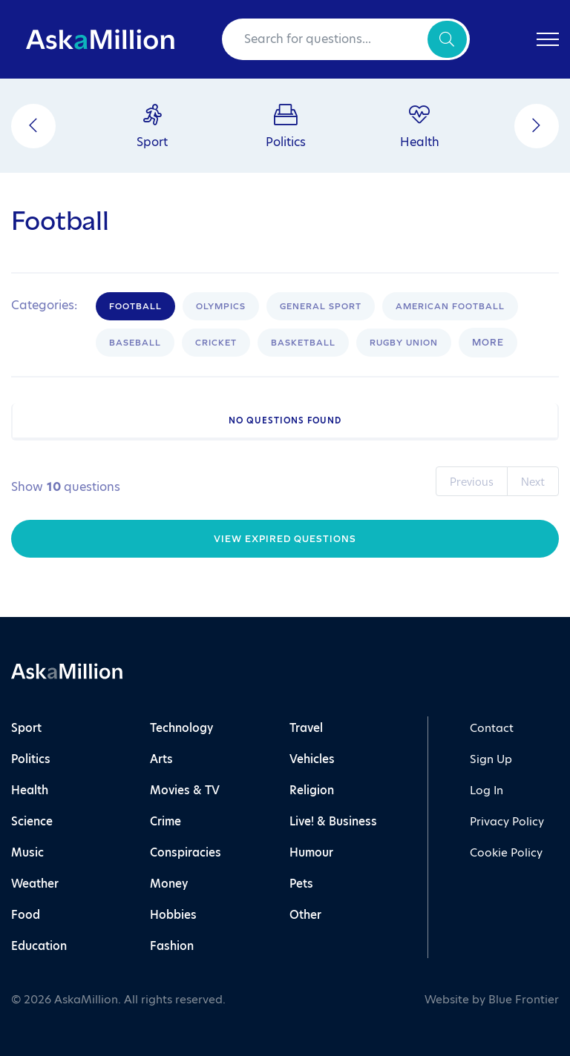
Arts (161, 759)
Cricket (216, 342)
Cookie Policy (506, 852)
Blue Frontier (523, 999)
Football (135, 306)
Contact (492, 728)
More (488, 342)
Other (305, 914)
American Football (450, 306)
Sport (26, 727)
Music (27, 852)
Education (39, 945)
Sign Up (491, 759)
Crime (165, 821)
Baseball (135, 342)
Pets (301, 883)
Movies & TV (185, 790)
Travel (306, 727)
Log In (486, 790)
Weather (35, 883)
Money (169, 883)
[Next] (536, 126)
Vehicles (312, 759)
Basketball (303, 342)
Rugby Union (404, 342)
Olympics (221, 306)
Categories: (44, 305)
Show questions (65, 487)
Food (25, 914)
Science (32, 821)
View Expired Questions (285, 538)
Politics (30, 759)
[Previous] (33, 126)
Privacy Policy (507, 821)
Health (29, 790)
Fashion (172, 945)
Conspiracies (185, 852)
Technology (181, 727)
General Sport (320, 306)
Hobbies (173, 914)
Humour (311, 852)
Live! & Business (333, 821)
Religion (311, 790)
